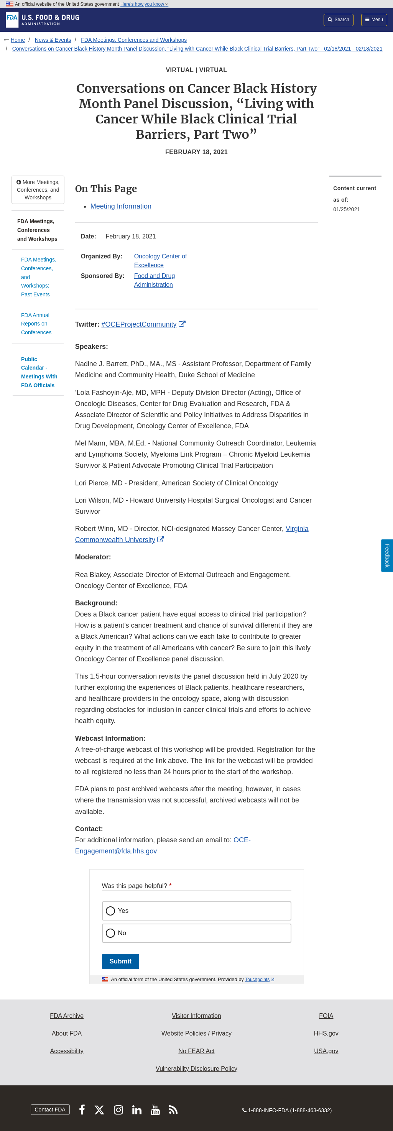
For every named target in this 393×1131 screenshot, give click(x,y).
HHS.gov (326, 1033)
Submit (121, 961)
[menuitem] (355, 200)
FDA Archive (67, 1016)
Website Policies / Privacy (196, 1033)
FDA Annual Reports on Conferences (36, 323)
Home (18, 40)
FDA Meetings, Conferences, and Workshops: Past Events (38, 277)
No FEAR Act (196, 1051)
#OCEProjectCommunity (139, 324)
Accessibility (67, 1051)
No (122, 933)
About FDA (67, 1033)
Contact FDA (50, 1109)
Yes (123, 910)
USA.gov (326, 1051)
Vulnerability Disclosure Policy (196, 1068)
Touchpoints (257, 979)
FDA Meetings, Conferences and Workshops (134, 40)
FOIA (326, 1016)
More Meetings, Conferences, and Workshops (37, 190)
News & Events (53, 40)
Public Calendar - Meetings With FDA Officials (39, 372)
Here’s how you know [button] (144, 4)
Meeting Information (120, 206)
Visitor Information (196, 1016)
